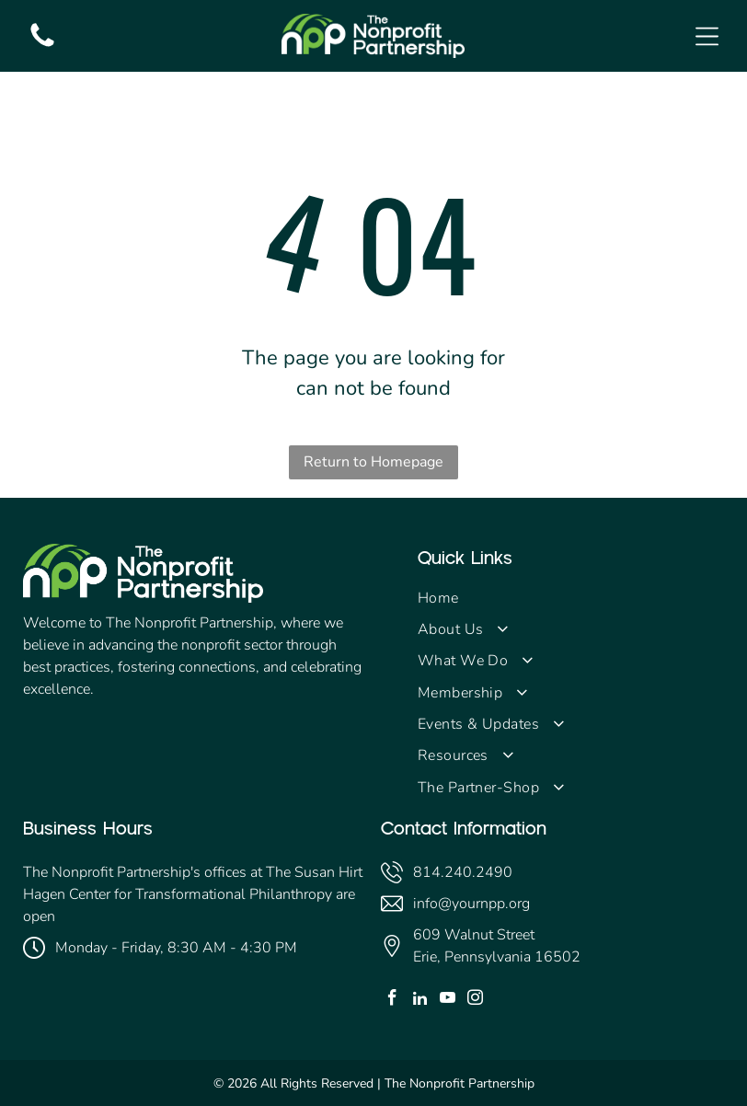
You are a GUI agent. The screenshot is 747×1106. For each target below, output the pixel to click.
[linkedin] (419, 1000)
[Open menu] (706, 36)
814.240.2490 (462, 872)
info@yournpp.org (471, 903)
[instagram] (475, 1000)
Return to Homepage (373, 462)
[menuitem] (571, 597)
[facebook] (392, 1000)
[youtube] (447, 1000)
